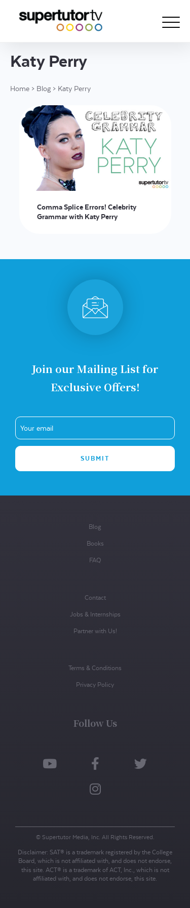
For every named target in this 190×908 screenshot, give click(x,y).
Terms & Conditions (95, 668)
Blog (43, 89)
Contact (95, 597)
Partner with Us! (95, 631)
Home (19, 89)
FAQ (95, 560)
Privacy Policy (95, 684)
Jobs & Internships (95, 614)
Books (95, 543)
